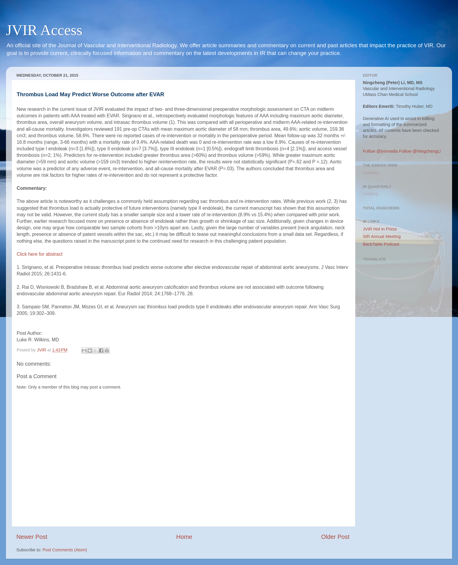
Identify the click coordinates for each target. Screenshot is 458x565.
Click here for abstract (39, 254)
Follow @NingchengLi (420, 151)
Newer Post (31, 537)
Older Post (335, 537)
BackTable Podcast (381, 244)
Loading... (372, 172)
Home (184, 537)
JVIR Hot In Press (380, 229)
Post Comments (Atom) (65, 549)
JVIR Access (44, 30)
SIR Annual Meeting (382, 236)
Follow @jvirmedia (380, 151)
